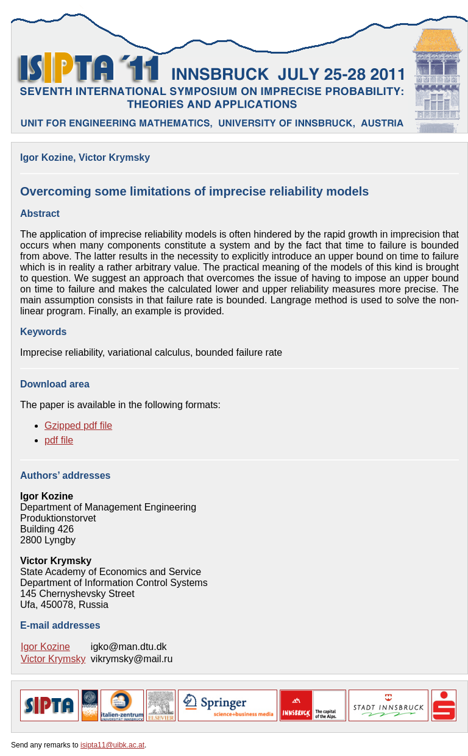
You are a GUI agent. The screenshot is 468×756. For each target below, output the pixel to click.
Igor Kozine (45, 646)
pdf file (58, 440)
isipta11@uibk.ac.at (112, 745)
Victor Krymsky (53, 659)
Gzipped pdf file (78, 425)
